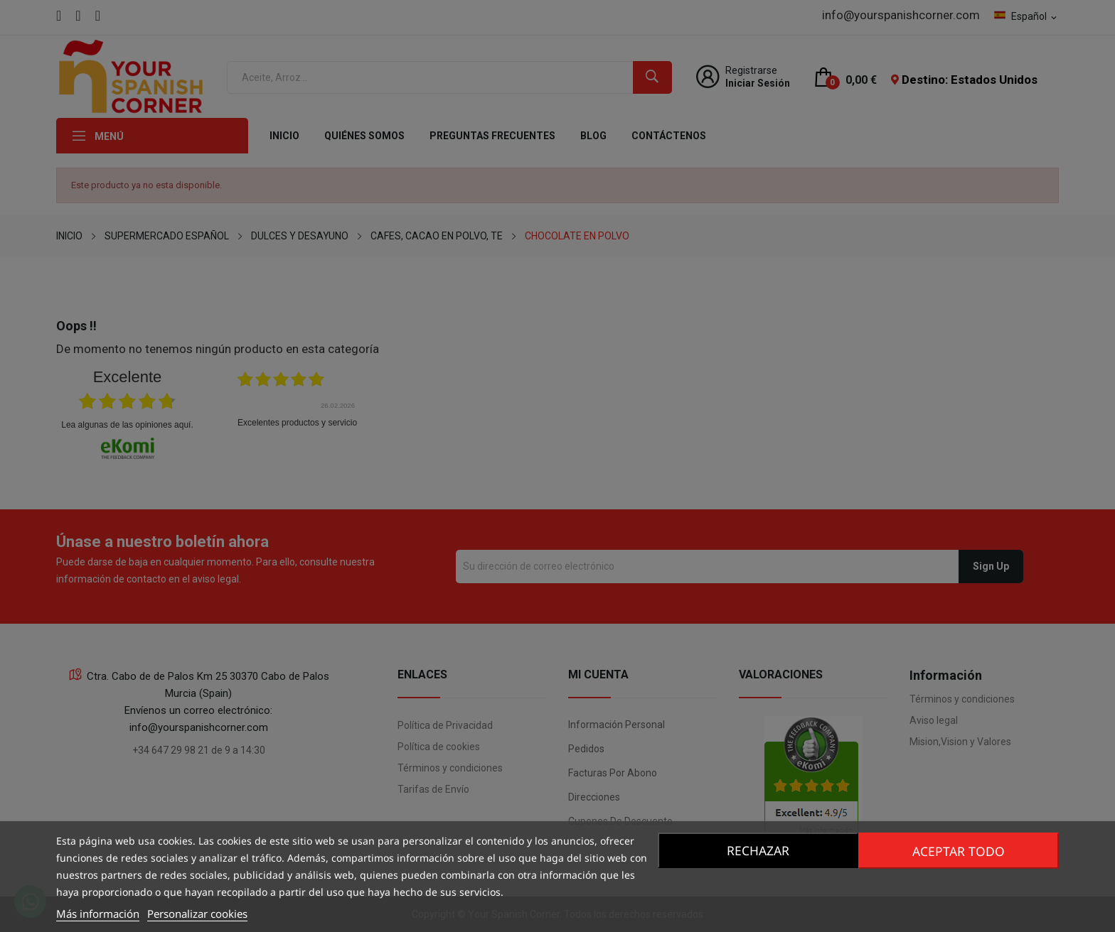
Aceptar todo (961, 850)
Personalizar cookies (197, 913)
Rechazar (756, 850)
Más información (97, 913)
